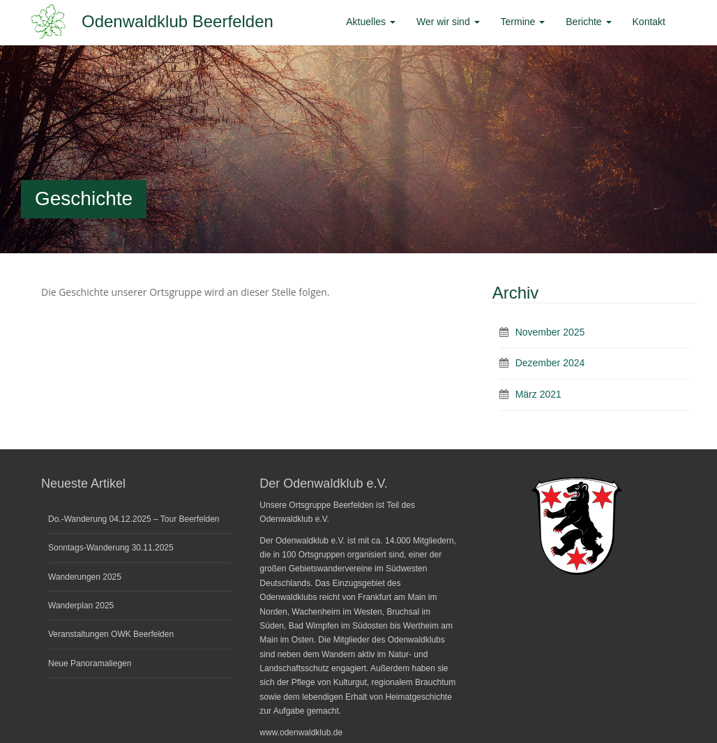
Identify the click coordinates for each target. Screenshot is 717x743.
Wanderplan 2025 (81, 605)
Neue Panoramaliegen (89, 663)
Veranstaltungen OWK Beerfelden (111, 634)
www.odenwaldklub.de (300, 732)
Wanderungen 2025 (84, 577)
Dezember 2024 (550, 362)
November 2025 (550, 332)
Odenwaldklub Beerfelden (177, 21)
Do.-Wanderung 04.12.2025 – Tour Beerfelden (134, 519)
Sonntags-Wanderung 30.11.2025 (111, 548)
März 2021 (538, 394)
